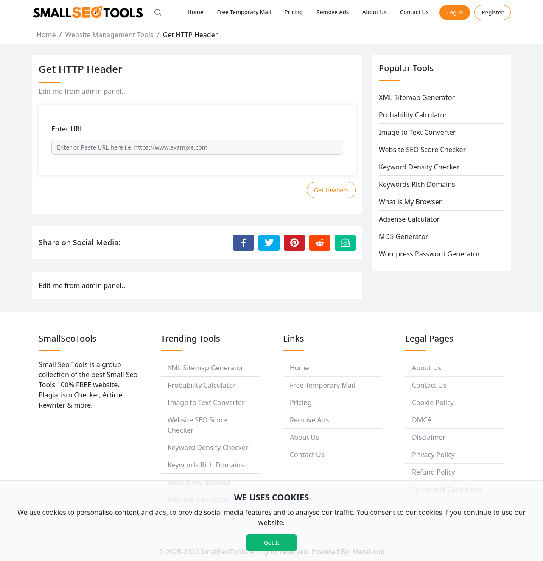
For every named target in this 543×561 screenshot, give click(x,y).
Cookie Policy (433, 402)
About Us (374, 12)
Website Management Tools (109, 34)
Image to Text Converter (417, 132)
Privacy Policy (433, 454)
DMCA (422, 420)
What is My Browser (410, 201)
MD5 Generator (403, 236)
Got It (271, 543)
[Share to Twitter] (269, 243)
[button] (158, 12)
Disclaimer (428, 437)
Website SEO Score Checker (422, 149)
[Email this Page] (345, 243)
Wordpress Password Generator (429, 253)
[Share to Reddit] (319, 243)
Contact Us (414, 12)
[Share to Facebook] (243, 243)
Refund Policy (433, 472)
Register (492, 12)
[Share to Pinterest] (294, 243)
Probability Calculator (413, 114)
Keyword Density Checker (419, 167)
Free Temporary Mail (244, 12)
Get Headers (331, 190)
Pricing (294, 12)
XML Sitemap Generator (417, 97)
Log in (455, 12)
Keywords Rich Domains (417, 184)
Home (195, 12)
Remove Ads (332, 12)
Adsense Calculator (409, 219)
